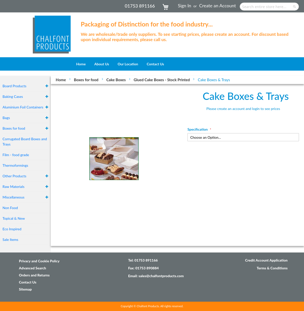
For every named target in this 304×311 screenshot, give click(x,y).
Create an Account (217, 5)
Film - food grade (16, 155)
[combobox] (269, 7)
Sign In (184, 5)
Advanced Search (32, 268)
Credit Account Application (266, 260)
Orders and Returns (34, 275)
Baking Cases (13, 96)
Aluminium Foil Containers (23, 107)
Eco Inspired (12, 229)
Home (61, 79)
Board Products (14, 86)
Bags (6, 118)
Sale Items (10, 239)
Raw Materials (13, 186)
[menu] (152, 64)
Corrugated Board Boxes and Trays (25, 141)
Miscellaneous (13, 197)
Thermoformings (15, 165)
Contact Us (27, 282)
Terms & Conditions (272, 268)
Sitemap (25, 289)
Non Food (10, 208)
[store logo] (51, 32)
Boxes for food (86, 79)
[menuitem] (81, 64)
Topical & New (14, 218)
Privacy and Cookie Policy (39, 261)
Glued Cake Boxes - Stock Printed (162, 79)
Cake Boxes (116, 79)
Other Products (14, 176)
